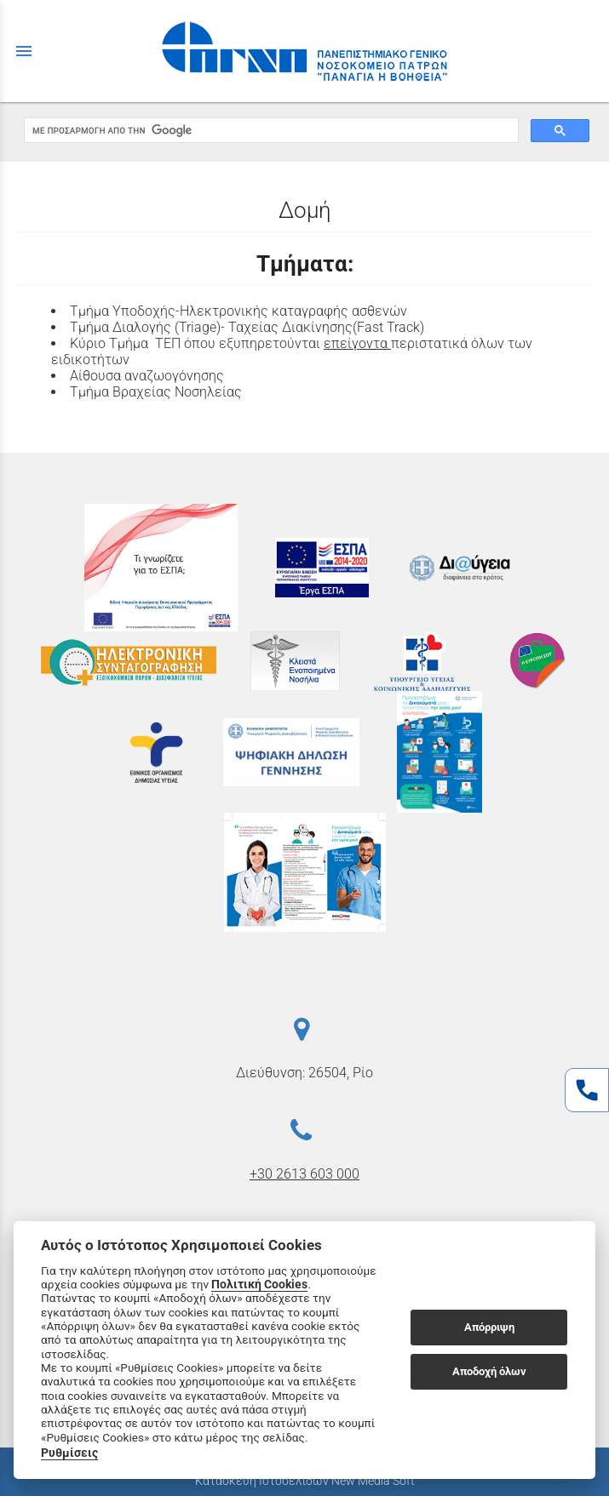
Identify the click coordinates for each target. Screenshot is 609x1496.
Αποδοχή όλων (489, 1371)
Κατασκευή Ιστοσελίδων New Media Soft (305, 1480)
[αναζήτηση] (269, 131)
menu (24, 51)
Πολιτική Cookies (259, 1284)
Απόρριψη (489, 1327)
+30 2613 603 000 (304, 1174)
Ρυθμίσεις (69, 1452)
